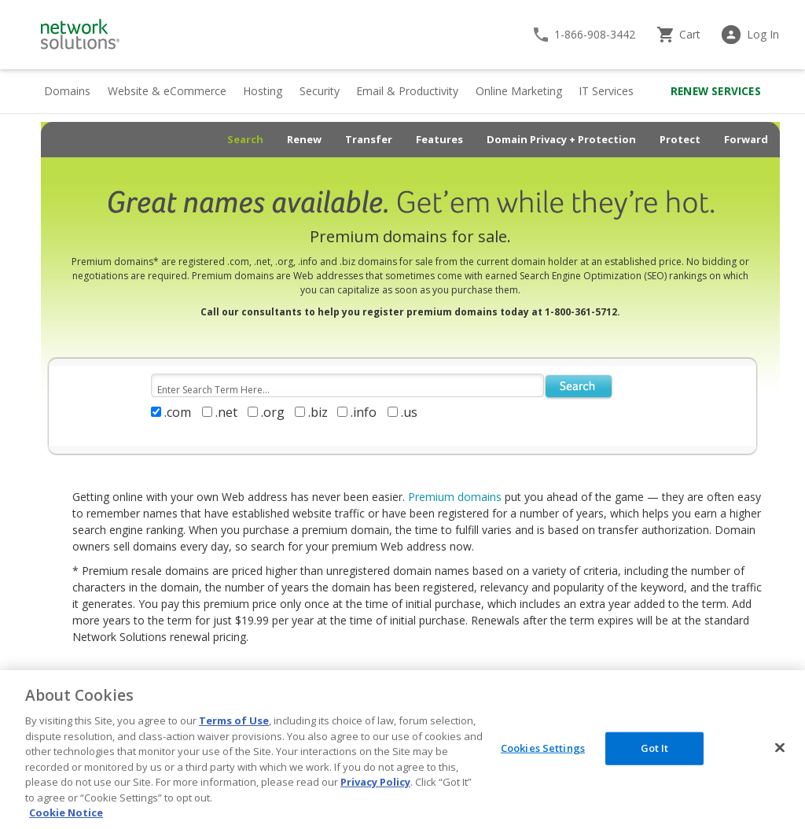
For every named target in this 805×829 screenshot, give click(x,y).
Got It (655, 748)
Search (245, 139)
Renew (304, 139)
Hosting (262, 90)
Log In (763, 34)
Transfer (368, 139)
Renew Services (716, 91)
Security (320, 90)
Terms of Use (234, 720)
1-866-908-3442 (594, 34)
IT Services (606, 90)
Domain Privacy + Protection (561, 139)
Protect (680, 139)
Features (439, 139)
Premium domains (455, 496)
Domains (67, 90)
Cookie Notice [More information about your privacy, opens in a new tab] (66, 812)
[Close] (780, 748)
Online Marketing (519, 90)
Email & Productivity (407, 90)
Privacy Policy (375, 782)
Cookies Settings (543, 748)
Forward (746, 139)
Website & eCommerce (167, 90)
